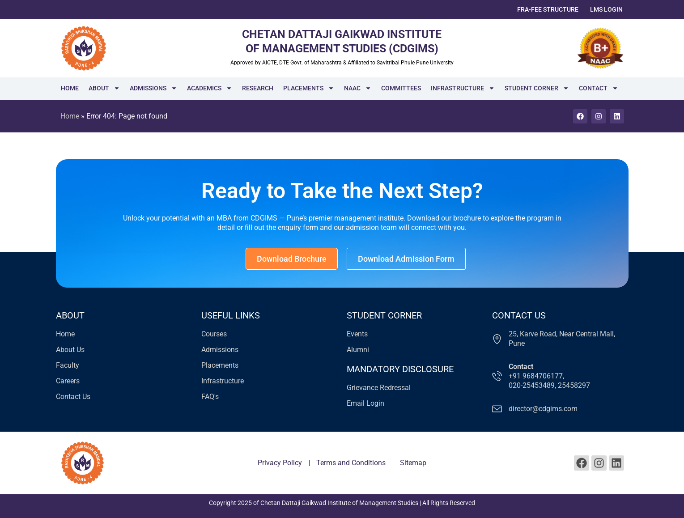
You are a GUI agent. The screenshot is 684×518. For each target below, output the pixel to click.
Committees (401, 88)
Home (70, 88)
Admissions (153, 88)
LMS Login (606, 9)
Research (257, 88)
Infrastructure (463, 88)
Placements (308, 88)
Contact (598, 88)
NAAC (357, 88)
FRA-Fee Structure (547, 9)
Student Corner (537, 88)
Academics (209, 88)
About (104, 88)
